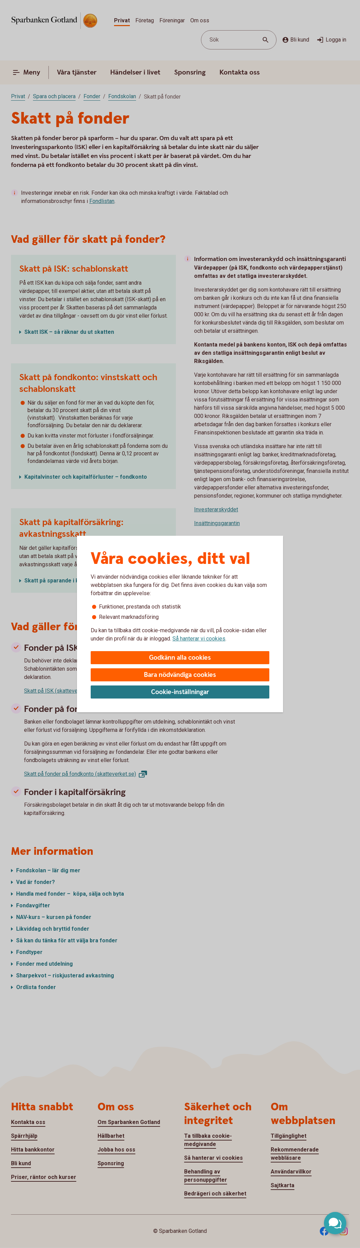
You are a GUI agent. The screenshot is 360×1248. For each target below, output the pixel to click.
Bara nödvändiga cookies (180, 675)
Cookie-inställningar (180, 692)
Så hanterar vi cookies (198, 638)
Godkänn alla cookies (180, 658)
